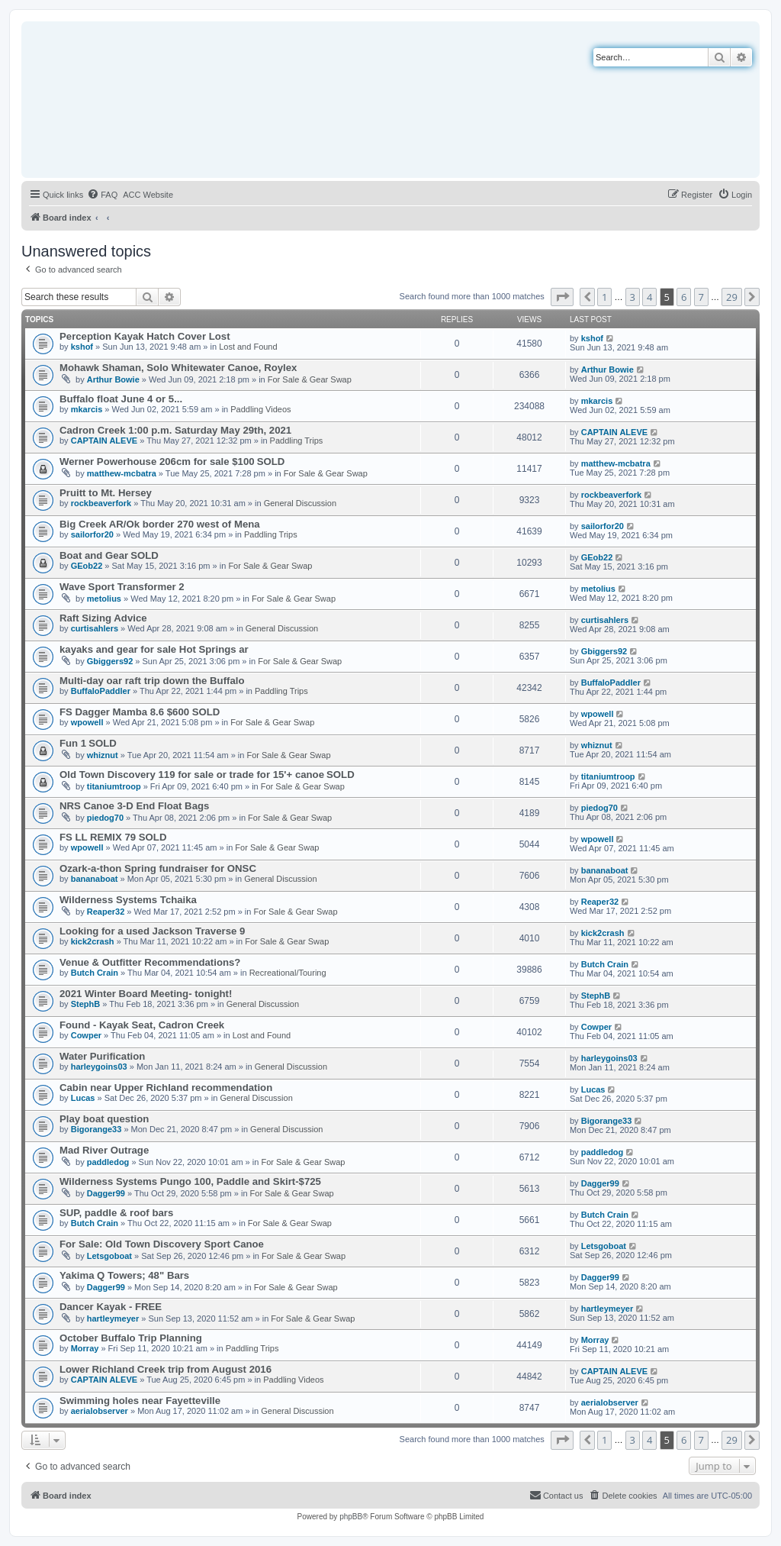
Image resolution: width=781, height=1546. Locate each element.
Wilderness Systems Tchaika (128, 899)
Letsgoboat (109, 1255)
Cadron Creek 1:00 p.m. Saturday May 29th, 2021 (175, 430)
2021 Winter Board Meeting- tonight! (145, 993)
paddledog (108, 1162)
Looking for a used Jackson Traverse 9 (152, 931)
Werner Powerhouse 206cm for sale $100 (157, 461)
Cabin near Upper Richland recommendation (165, 1087)
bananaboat (94, 878)
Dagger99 (106, 1193)
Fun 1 (72, 743)
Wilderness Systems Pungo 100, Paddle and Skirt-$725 (190, 1181)
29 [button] (732, 297)
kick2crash (92, 941)
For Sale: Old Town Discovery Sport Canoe (161, 1244)
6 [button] (683, 297)
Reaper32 (106, 911)
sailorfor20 (92, 534)
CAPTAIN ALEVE (104, 440)
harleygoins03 (99, 1066)
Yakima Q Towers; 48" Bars (124, 1275)
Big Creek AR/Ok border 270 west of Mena (159, 524)
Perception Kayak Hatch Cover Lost (144, 336)
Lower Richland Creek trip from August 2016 (165, 1369)
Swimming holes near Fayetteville (139, 1400)
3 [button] (632, 297)
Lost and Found (248, 346)
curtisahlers (94, 628)
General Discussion (300, 503)
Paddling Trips (296, 440)
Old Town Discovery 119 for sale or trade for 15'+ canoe (191, 774)
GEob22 (87, 565)
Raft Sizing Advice (103, 618)
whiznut (102, 755)
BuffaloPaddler (100, 691)
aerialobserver (99, 1410)
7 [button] (701, 297)
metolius (104, 598)
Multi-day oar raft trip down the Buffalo (152, 680)
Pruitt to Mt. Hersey (105, 493)
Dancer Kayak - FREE (110, 1306)
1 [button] (604, 297)
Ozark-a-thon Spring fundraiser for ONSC (157, 868)
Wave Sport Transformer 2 (122, 586)
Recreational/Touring (287, 972)
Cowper (86, 1035)
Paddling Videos (260, 409)
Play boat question (104, 1119)
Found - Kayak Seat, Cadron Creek (141, 1025)
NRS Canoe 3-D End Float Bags (134, 806)
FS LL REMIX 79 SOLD (112, 837)
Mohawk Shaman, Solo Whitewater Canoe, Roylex (178, 367)
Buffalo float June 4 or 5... (120, 399)
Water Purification (102, 1056)
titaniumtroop (114, 786)
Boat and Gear (93, 555)
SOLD (271, 461)
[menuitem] (102, 195)
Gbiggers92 (110, 661)
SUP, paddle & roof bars (116, 1212)
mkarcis (87, 409)
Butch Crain (94, 972)
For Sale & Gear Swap (310, 379)
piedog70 (105, 817)
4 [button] (649, 297)
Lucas (83, 1097)
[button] (562, 297)
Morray (85, 1348)
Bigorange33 (96, 1129)
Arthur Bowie (113, 379)
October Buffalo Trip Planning (130, 1338)
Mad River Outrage (104, 1150)
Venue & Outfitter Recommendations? (149, 962)
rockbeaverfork (101, 503)
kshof (82, 346)
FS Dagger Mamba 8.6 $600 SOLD (139, 712)
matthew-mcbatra (121, 473)
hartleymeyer (113, 1318)
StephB (86, 1004)
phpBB (350, 1516)
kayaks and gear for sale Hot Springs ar (154, 649)
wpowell (87, 722)
